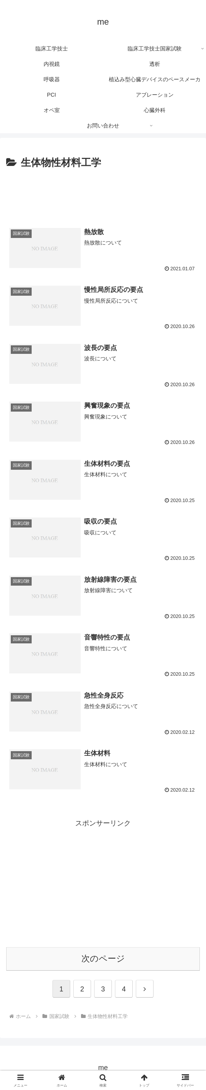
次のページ (103, 958)
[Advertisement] (103, 195)
